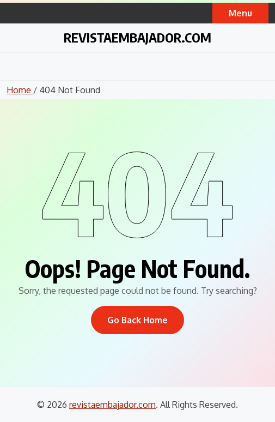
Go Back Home (137, 320)
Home (20, 90)
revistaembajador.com (137, 37)
